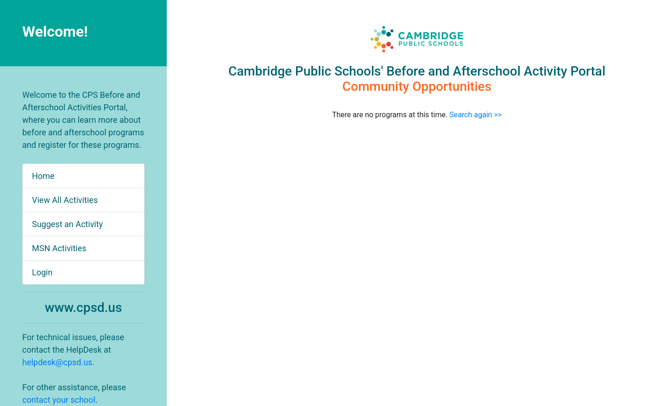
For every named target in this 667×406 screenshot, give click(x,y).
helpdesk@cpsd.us (57, 362)
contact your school (58, 400)
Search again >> (475, 114)
